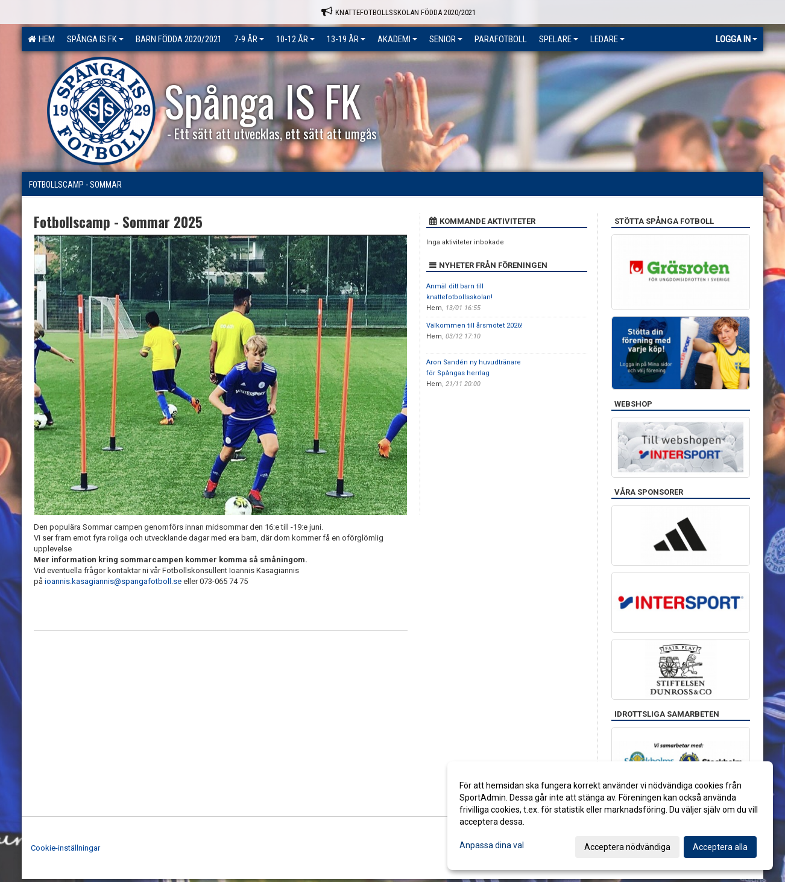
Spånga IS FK (95, 39)
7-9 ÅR (249, 39)
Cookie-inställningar (65, 847)
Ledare (607, 39)
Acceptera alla (720, 847)
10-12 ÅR (295, 39)
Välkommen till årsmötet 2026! (474, 325)
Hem (41, 39)
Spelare (558, 39)
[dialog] (610, 815)
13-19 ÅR (346, 39)
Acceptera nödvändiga (627, 847)
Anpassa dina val (491, 845)
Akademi (397, 39)
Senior (445, 39)
